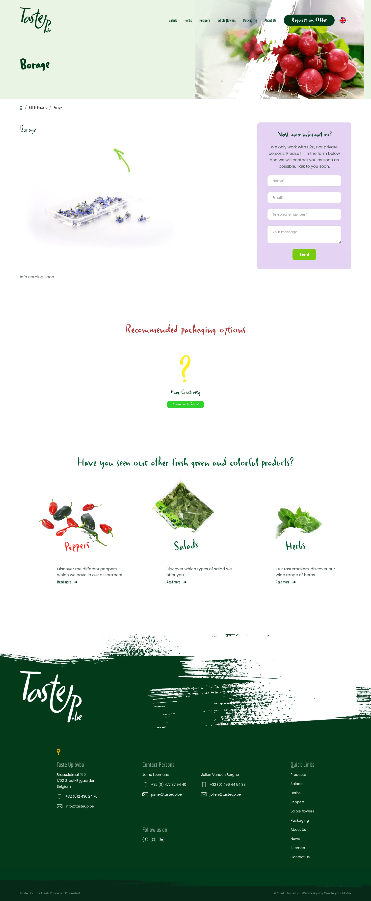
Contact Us (300, 856)
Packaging (250, 20)
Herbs (188, 20)
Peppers (204, 20)
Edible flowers (227, 20)
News (295, 838)
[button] (344, 20)
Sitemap (298, 847)
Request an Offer (309, 20)
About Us (270, 20)
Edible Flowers (38, 107)
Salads (173, 20)
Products (298, 774)
